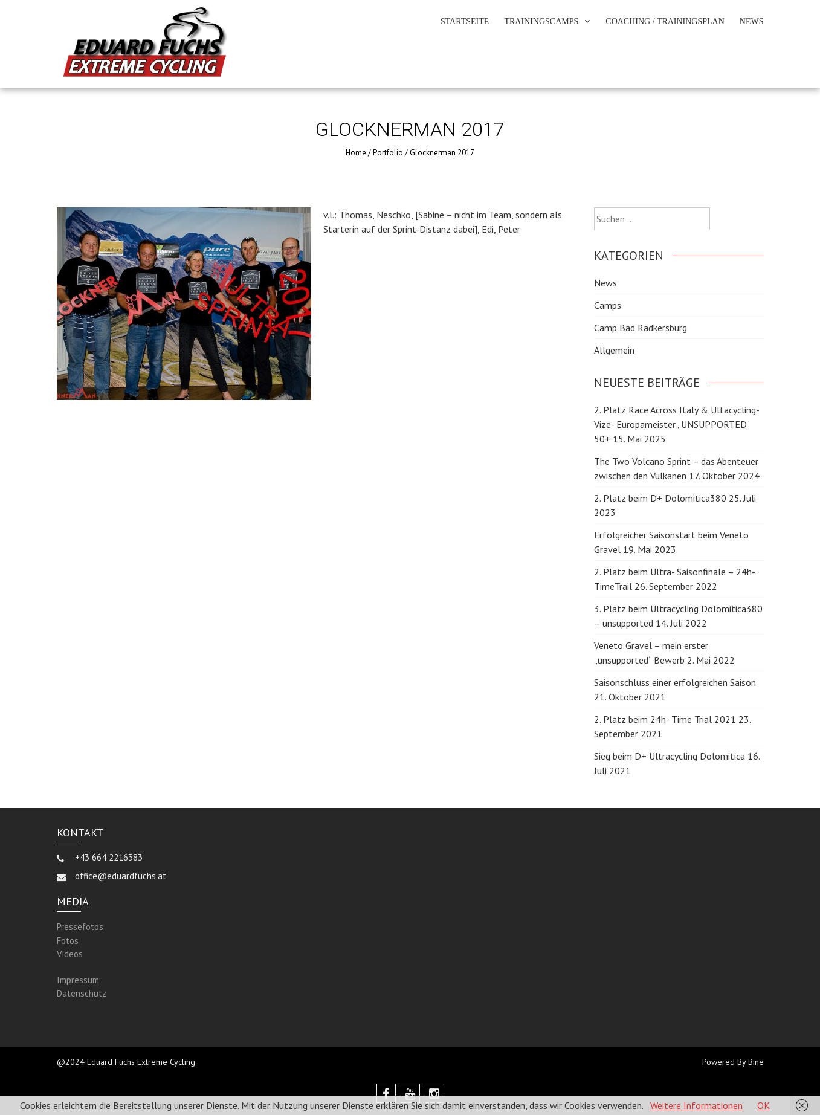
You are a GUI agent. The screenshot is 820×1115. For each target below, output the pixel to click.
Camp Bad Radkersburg (640, 328)
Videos (70, 954)
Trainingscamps (541, 21)
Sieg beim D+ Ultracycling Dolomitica (669, 756)
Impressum (78, 980)
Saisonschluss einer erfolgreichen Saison (675, 682)
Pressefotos (80, 926)
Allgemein (614, 350)
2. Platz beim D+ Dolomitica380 (660, 498)
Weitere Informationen (696, 1105)
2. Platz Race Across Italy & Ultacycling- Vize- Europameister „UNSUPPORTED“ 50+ (676, 424)
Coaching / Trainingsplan (665, 21)
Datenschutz (81, 993)
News (752, 21)
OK (763, 1105)
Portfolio (388, 152)
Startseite (465, 21)
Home (356, 152)
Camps (607, 305)
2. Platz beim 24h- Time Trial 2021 (665, 719)
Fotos (68, 940)
